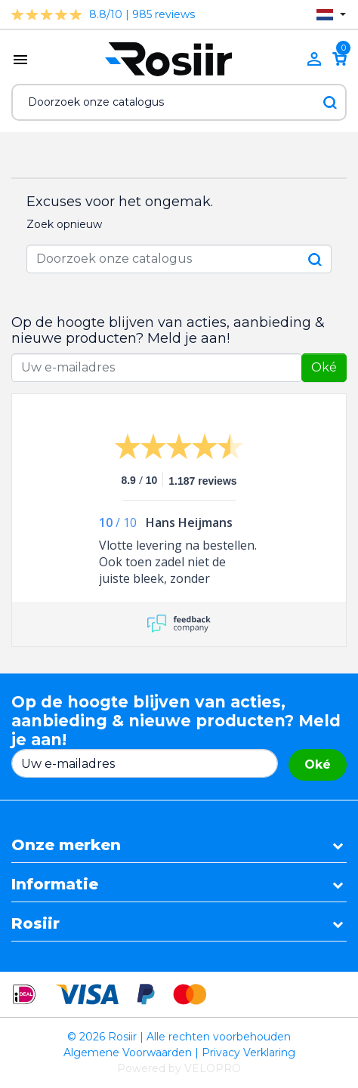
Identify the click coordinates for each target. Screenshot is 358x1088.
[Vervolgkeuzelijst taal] (331, 14)
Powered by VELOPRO (179, 1068)
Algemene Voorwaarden (127, 1052)
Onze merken (66, 845)
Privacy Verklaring (248, 1052)
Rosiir (35, 923)
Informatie (54, 884)
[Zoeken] (179, 102)
